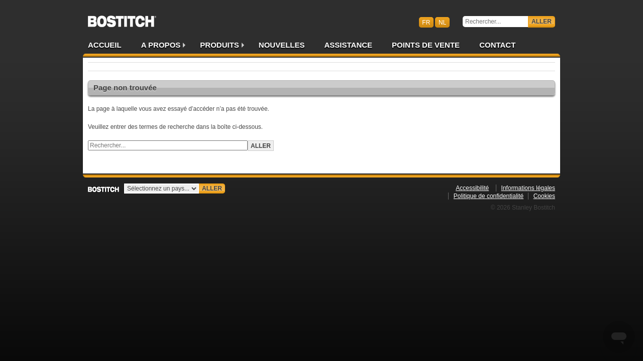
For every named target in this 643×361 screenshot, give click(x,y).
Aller (541, 21)
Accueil (105, 45)
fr (426, 22)
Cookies (544, 196)
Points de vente (426, 45)
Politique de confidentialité (488, 196)
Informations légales (528, 188)
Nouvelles (282, 45)
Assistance (349, 45)
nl (442, 22)
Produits (219, 45)
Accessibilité (472, 188)
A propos (161, 45)
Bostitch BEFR (122, 18)
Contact (497, 45)
